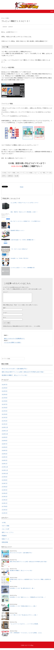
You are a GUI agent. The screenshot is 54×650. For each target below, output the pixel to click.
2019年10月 (5, 475)
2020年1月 (4, 465)
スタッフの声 (5, 531)
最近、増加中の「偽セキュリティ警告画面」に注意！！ (24, 212)
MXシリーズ (20, 172)
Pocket (21, 186)
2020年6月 (4, 449)
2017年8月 (4, 508)
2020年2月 (4, 462)
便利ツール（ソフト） (8, 534)
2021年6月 (4, 409)
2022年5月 (4, 393)
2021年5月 (4, 412)
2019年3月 (4, 498)
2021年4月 (4, 416)
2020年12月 (5, 429)
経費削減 (10, 176)
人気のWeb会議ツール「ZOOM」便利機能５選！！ (23, 239)
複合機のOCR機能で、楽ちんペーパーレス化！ (15, 377)
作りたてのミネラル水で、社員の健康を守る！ (15, 370)
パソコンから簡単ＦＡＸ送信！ (12, 344)
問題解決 (4, 537)
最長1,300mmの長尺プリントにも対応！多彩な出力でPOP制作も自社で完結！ (23, 373)
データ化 (49, 172)
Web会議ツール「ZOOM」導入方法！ (20, 258)
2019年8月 (4, 482)
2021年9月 (4, 399)
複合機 (16, 176)
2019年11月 (5, 472)
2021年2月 (4, 422)
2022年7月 (4, 386)
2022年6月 (4, 389)
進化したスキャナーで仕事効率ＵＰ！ (14, 340)
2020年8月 (4, 442)
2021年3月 (4, 419)
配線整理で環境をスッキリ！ (18, 230)
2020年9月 (4, 439)
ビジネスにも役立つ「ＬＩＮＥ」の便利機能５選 (22, 267)
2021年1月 (4, 426)
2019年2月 (4, 501)
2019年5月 (4, 492)
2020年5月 (4, 452)
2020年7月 (4, 445)
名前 (4, 309)
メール (5, 314)
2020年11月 (5, 432)
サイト (4, 319)
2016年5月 (4, 511)
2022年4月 (4, 396)
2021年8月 (4, 403)
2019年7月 (4, 485)
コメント (5, 292)
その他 (4, 172)
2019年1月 (4, 505)
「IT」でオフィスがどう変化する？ (19, 249)
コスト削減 (29, 172)
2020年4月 (4, 455)
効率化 (4, 176)
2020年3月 (4, 459)
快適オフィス (5, 540)
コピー (36, 172)
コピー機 (42, 172)
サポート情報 (11, 172)
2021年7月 (4, 406)
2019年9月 (4, 478)
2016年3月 (4, 515)
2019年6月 (4, 488)
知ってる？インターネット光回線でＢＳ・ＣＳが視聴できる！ (26, 221)
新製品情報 (5, 544)
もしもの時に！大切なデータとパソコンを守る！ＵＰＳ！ (25, 202)
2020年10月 (5, 436)
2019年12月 (5, 468)
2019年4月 (4, 495)
